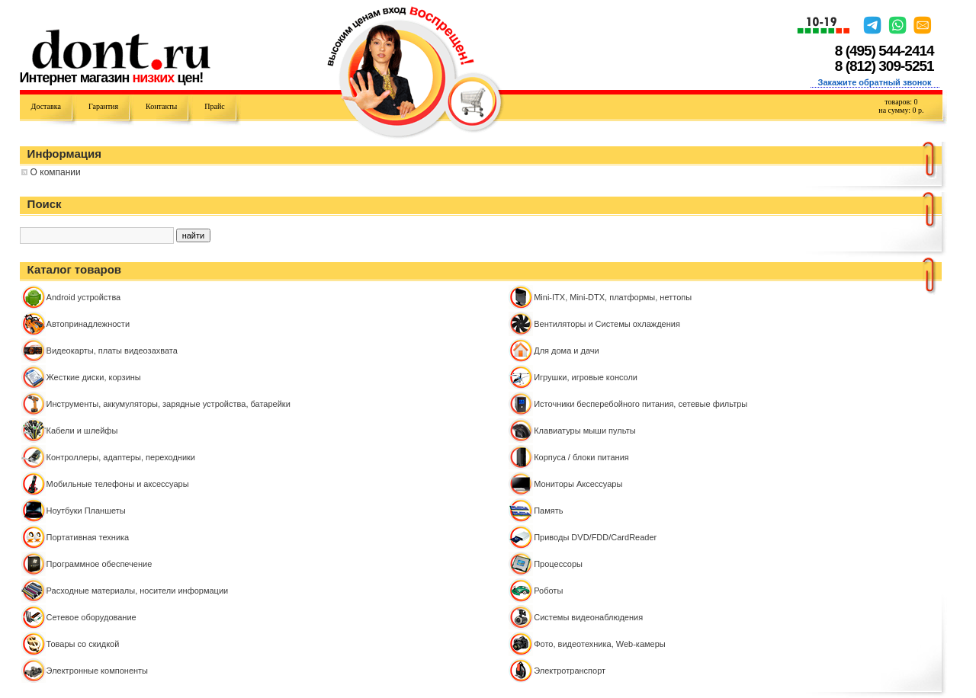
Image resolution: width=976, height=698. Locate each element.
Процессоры (558, 563)
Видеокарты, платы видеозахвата (112, 350)
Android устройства (84, 297)
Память (548, 510)
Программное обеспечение (99, 563)
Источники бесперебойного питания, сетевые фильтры (640, 403)
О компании (55, 172)
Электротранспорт (569, 670)
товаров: (900, 102)
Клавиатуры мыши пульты (584, 430)
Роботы (548, 590)
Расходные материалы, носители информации (138, 590)
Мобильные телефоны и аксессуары (118, 483)
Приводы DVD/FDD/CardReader (595, 537)
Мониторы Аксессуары (578, 483)
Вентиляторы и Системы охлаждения (607, 323)
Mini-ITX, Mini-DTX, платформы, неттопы (613, 297)
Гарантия (103, 106)
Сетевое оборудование (91, 617)
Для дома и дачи (566, 350)
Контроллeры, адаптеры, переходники (121, 457)
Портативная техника (88, 537)
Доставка (46, 106)
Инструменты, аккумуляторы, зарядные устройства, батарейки (169, 403)
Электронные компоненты (97, 670)
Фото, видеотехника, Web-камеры (600, 643)
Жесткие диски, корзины (94, 377)
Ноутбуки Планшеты (86, 510)
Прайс (214, 106)
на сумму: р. (900, 110)
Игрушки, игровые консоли (585, 377)
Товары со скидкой (83, 643)
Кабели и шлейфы (82, 430)
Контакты (161, 106)
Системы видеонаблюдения (588, 617)
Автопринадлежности (88, 323)
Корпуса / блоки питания (581, 457)
